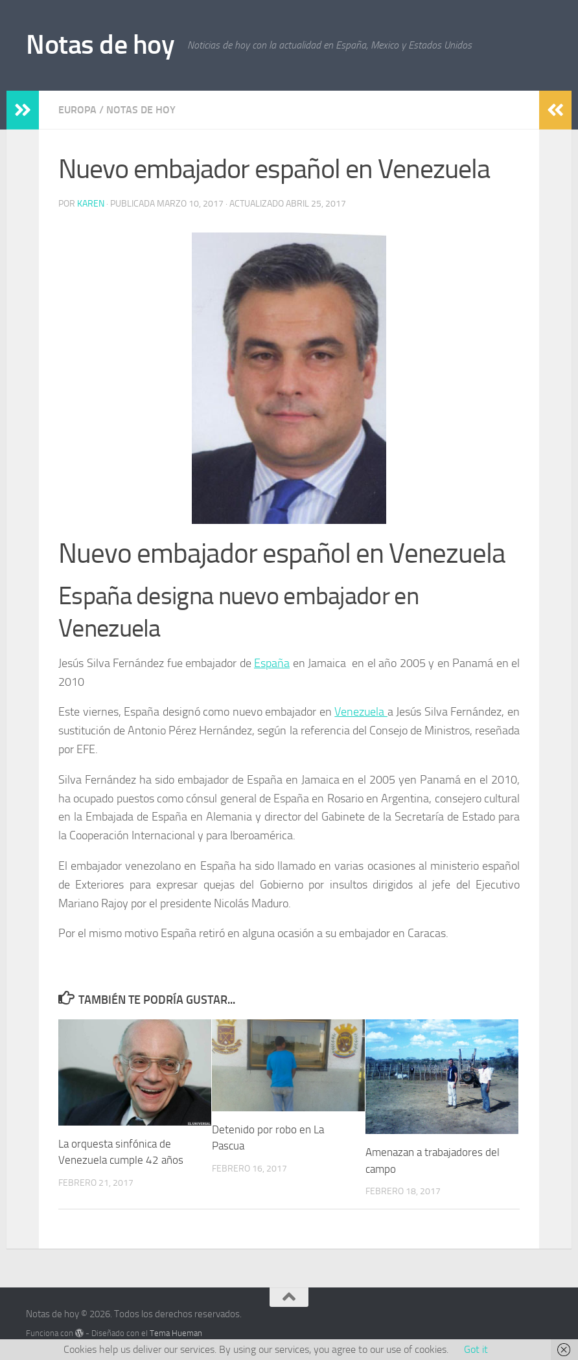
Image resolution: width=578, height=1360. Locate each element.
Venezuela (360, 712)
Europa (77, 110)
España (272, 663)
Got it (476, 1349)
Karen (90, 203)
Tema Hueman (176, 1333)
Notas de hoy (100, 44)
